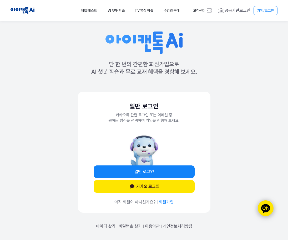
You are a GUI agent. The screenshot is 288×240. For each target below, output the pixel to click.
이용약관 (152, 226)
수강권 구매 (172, 10)
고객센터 (199, 10)
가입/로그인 (265, 10)
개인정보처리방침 (177, 226)
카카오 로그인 (144, 186)
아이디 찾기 (105, 226)
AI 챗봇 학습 (116, 10)
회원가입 (166, 202)
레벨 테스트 (89, 10)
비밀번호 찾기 (130, 226)
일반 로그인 (144, 171)
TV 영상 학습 (144, 10)
